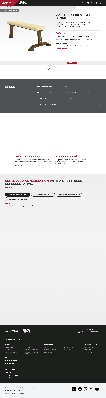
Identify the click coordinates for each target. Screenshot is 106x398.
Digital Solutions (69, 347)
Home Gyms (29, 347)
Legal (7, 366)
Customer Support (43, 194)
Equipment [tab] (63, 3)
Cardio (46, 347)
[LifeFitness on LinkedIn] (74, 389)
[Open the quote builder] (96, 2)
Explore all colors (53, 69)
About (7, 357)
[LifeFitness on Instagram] (86, 389)
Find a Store (9, 363)
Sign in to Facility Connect (11, 376)
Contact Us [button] (9, 388)
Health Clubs (9, 347)
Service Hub (88, 349)
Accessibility (10, 369)
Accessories (48, 352)
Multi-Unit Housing (11, 352)
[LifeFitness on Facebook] (80, 389)
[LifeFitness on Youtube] (97, 389)
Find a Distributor (11, 360)
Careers (8, 373)
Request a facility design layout (69, 194)
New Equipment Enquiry (17, 194)
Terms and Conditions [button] (12, 390)
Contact (80, 3)
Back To (8, 7)
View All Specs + (61, 48)
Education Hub (89, 352)
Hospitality (8, 349)
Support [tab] (72, 3)
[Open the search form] (92, 2)
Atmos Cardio (68, 349)
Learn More (19, 165)
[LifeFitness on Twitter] (91, 389)
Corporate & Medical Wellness (31, 353)
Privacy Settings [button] (20, 388)
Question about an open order (17, 199)
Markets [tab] (54, 3)
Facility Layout (88, 347)
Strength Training (50, 349)
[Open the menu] (100, 2)
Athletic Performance (32, 349)
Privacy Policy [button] (32, 388)
